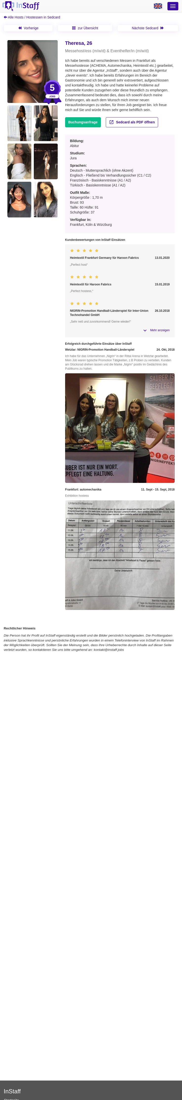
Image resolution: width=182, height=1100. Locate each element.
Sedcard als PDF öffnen (132, 122)
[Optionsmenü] (172, 6)
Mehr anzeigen (160, 330)
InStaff (12, 1091)
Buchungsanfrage (83, 122)
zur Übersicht (85, 28)
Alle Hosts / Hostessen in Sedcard (32, 17)
